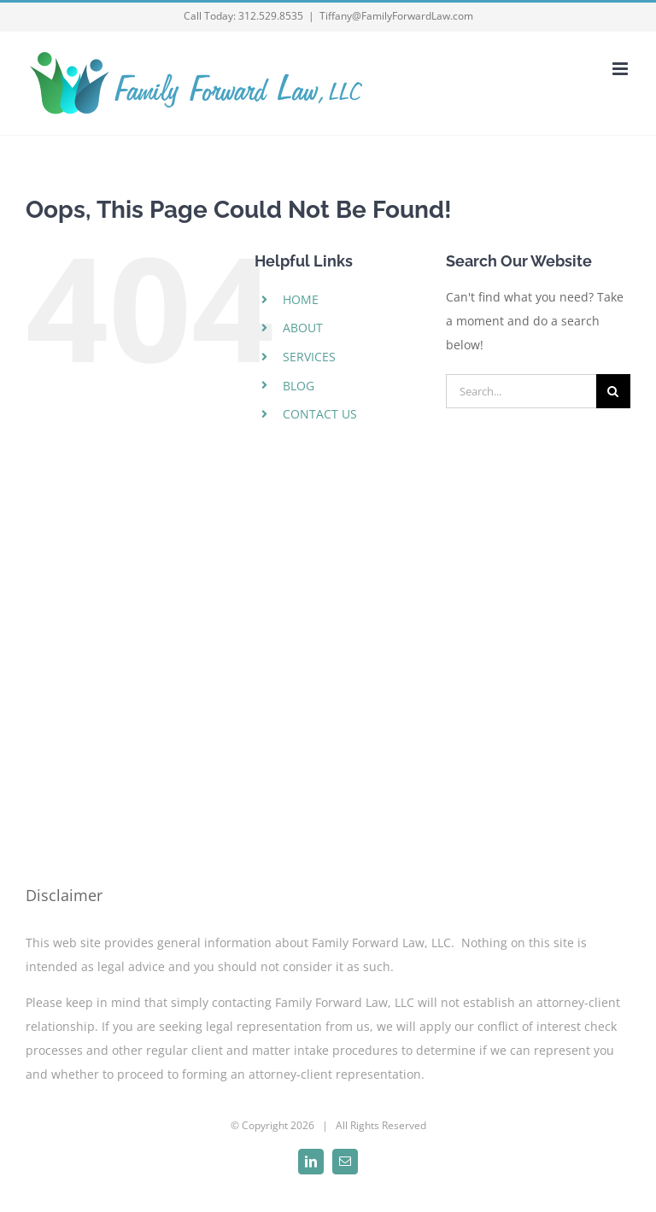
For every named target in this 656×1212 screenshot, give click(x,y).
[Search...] (521, 391)
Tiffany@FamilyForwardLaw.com (396, 16)
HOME (301, 299)
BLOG (298, 386)
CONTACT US (320, 414)
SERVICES (309, 356)
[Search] (613, 391)
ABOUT (303, 327)
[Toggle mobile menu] (621, 69)
